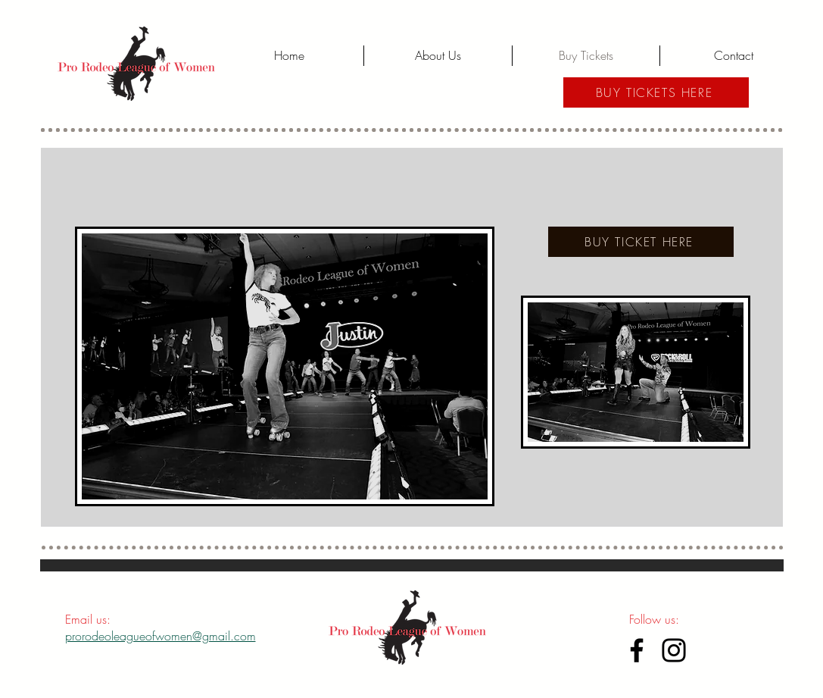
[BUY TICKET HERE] (641, 242)
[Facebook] (637, 650)
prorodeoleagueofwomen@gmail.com (160, 636)
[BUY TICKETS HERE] (656, 92)
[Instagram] (674, 650)
